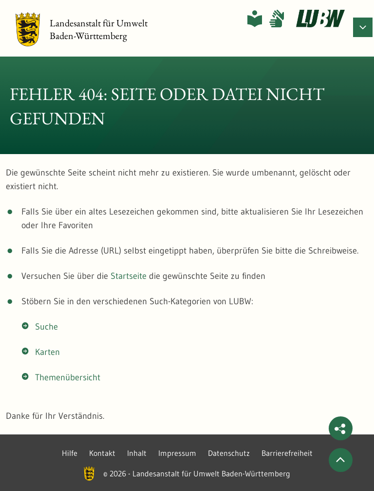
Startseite (129, 276)
